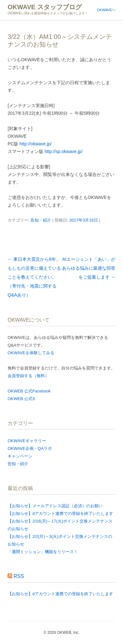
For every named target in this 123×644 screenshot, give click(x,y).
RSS (18, 576)
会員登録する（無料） (28, 375)
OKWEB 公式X (21, 398)
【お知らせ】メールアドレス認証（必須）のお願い (55, 505)
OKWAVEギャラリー (27, 440)
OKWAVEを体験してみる (31, 352)
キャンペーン (20, 456)
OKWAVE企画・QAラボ (30, 448)
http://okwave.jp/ (35, 143)
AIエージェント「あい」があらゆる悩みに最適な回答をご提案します (88, 268)
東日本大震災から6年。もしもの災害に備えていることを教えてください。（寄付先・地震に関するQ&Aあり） (34, 277)
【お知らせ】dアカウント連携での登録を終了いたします (60, 513)
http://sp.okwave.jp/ (63, 151)
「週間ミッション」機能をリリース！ (43, 551)
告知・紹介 (41, 220)
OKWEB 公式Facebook (29, 391)
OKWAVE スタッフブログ (45, 7)
